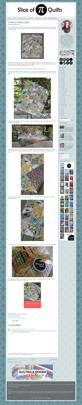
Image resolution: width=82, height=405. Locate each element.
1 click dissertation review (16, 329)
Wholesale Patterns (53, 18)
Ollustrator (40, 398)
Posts (62, 155)
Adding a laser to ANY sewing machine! (69, 134)
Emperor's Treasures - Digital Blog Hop (16, 318)
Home (9, 18)
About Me (14, 18)
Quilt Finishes (38, 18)
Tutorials (45, 18)
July (63, 97)
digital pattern (26, 280)
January (63, 106)
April (63, 102)
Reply (12, 333)
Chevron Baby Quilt (65, 95)
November (64, 90)
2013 (62, 110)
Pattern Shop (30, 18)
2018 (62, 82)
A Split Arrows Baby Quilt (13, 315)
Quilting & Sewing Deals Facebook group (20, 72)
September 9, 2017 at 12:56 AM (28, 329)
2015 (62, 87)
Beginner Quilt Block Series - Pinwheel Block (69, 144)
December (64, 89)
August (63, 94)
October (63, 92)
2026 (62, 68)
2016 (62, 85)
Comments (63, 157)
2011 (62, 113)
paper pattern (18, 280)
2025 (62, 70)
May (63, 101)
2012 (62, 111)
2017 (62, 84)
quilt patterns (29, 71)
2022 (62, 75)
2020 (62, 79)
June (63, 99)
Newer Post (11, 359)
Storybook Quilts (22, 18)
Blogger (49, 398)
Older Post (54, 359)
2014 (62, 108)
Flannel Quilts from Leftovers (14, 316)
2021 (62, 77)
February (64, 104)
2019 (62, 80)
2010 (62, 115)
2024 (62, 72)
